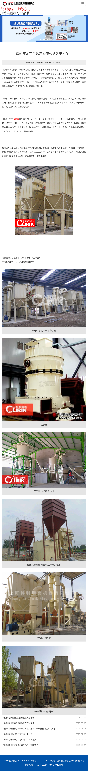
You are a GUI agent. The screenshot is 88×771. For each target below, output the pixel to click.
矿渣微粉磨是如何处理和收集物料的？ (18, 262)
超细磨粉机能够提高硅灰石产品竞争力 (19, 723)
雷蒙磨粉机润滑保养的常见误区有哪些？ (20, 745)
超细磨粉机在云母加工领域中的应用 (18, 734)
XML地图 (59, 764)
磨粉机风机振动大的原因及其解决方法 (19, 739)
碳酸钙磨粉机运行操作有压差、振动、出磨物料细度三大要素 (29, 728)
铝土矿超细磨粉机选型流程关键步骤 (18, 717)
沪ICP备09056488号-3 (44, 764)
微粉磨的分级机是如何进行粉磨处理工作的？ (21, 258)
